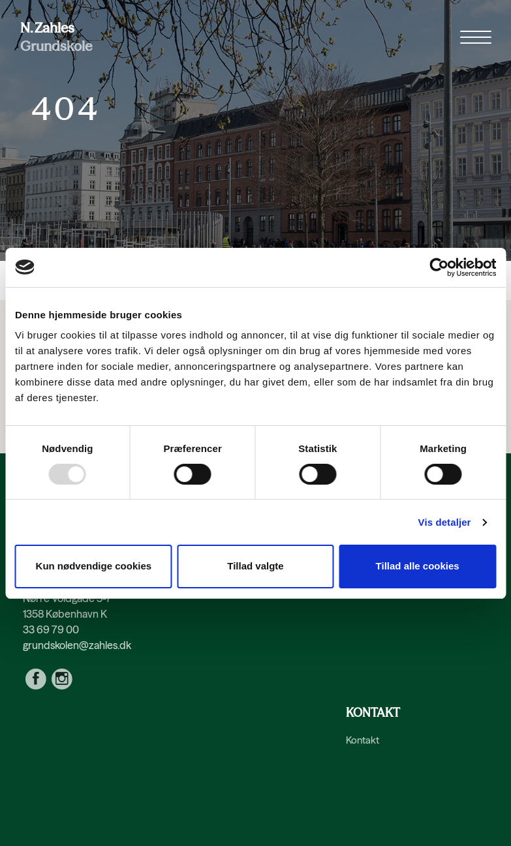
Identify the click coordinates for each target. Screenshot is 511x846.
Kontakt (362, 740)
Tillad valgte (255, 565)
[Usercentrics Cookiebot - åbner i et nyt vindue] (439, 267)
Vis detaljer (444, 522)
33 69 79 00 (51, 629)
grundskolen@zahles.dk (77, 645)
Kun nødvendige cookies (94, 565)
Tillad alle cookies (417, 565)
